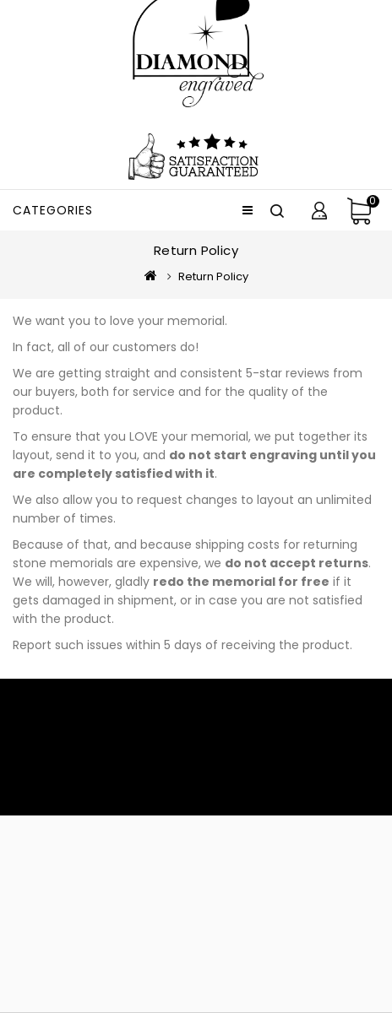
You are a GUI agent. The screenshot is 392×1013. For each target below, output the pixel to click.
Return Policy (213, 276)
